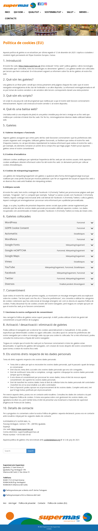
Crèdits (49, 529)
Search (31, 451)
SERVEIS (83, 12)
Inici (7, 12)
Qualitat (34, 12)
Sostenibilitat (54, 12)
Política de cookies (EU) (57, 503)
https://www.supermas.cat (29, 66)
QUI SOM (19, 12)
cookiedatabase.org (52, 440)
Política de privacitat (27, 503)
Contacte (10, 18)
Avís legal (12, 503)
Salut (71, 12)
